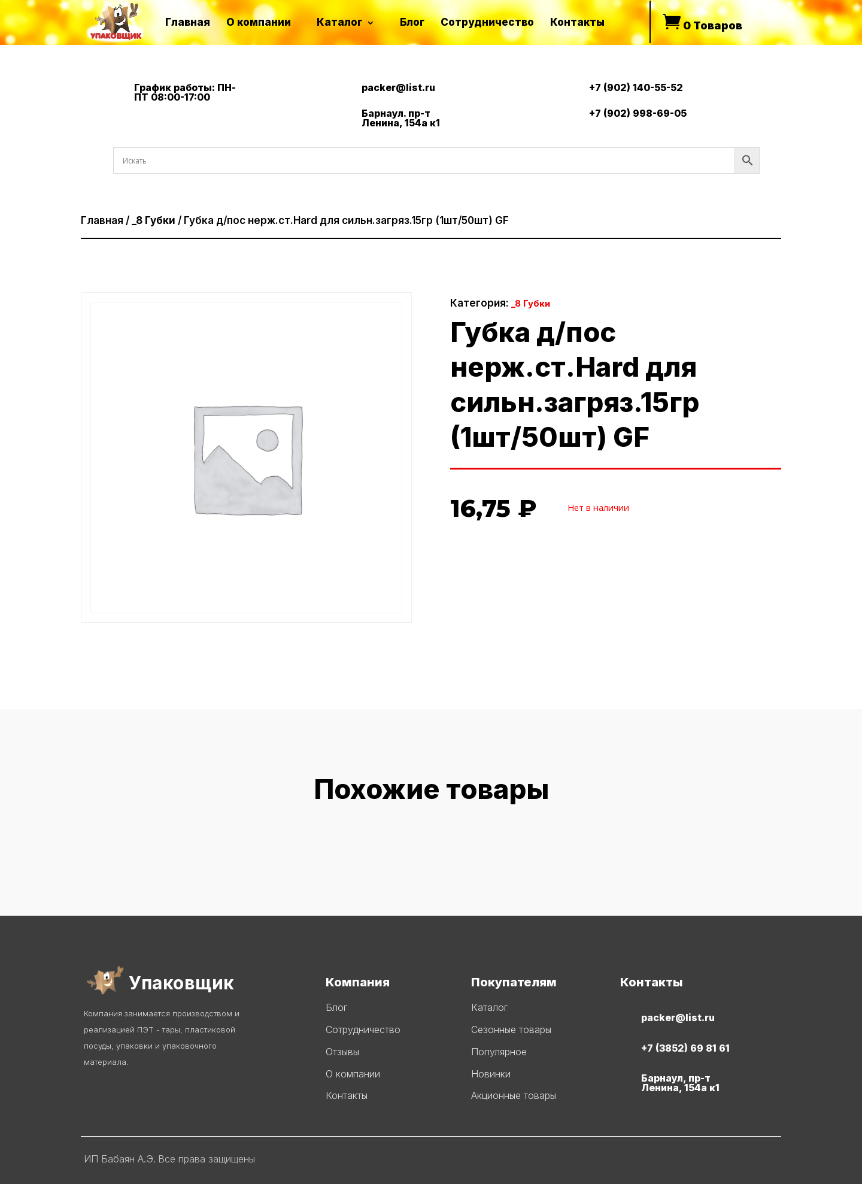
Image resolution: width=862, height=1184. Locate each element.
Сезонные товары (511, 1029)
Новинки (491, 1074)
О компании (353, 1074)
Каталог (489, 1007)
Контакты (347, 1095)
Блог (336, 1007)
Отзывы (342, 1052)
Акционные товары (513, 1095)
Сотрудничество (363, 1029)
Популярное (499, 1052)
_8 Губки (153, 220)
